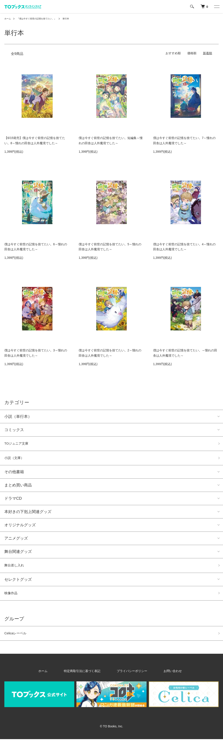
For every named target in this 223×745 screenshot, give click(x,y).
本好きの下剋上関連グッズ (27, 514)
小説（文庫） (16, 460)
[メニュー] (216, 6)
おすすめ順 (173, 53)
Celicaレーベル (17, 639)
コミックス (14, 430)
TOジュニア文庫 (18, 444)
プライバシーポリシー (128, 676)
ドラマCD (13, 501)
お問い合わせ (159, 676)
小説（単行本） (18, 416)
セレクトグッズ (18, 583)
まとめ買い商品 (18, 487)
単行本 (75, 18)
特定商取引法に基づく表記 (88, 676)
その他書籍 (14, 474)
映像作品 (12, 597)
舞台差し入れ (16, 568)
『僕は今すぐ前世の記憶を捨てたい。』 (41, 18)
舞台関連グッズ (18, 554)
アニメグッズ (16, 540)
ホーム (8, 18)
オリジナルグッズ (20, 527)
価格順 (191, 53)
